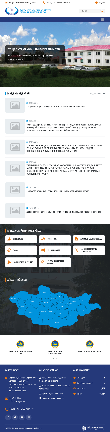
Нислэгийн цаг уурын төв (51, 398)
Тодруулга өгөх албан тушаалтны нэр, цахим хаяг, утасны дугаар (57, 191)
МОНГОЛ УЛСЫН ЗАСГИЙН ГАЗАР (20, 353)
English (100, 2)
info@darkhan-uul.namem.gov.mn (20, 2)
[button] (53, 358)
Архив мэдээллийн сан (51, 393)
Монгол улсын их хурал (89, 352)
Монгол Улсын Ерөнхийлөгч (55, 353)
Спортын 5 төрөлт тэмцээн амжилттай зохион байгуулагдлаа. (56, 106)
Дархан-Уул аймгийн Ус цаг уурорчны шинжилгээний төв (35, 11)
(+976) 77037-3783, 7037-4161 (57, 2)
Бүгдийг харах (97, 94)
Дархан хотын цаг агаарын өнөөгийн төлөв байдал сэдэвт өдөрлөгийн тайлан (64, 211)
